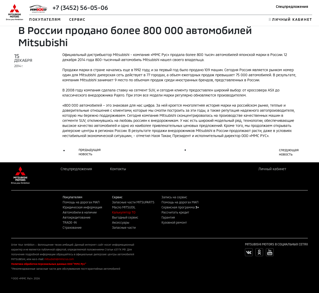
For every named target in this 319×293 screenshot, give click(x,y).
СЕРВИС (77, 19)
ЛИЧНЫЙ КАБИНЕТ (292, 19)
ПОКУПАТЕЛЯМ (45, 19)
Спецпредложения (292, 6)
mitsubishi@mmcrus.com (59, 259)
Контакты (118, 169)
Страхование (72, 227)
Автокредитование (77, 217)
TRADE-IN (70, 222)
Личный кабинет (272, 169)
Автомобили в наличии (80, 212)
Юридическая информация (82, 207)
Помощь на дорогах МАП (81, 202)
